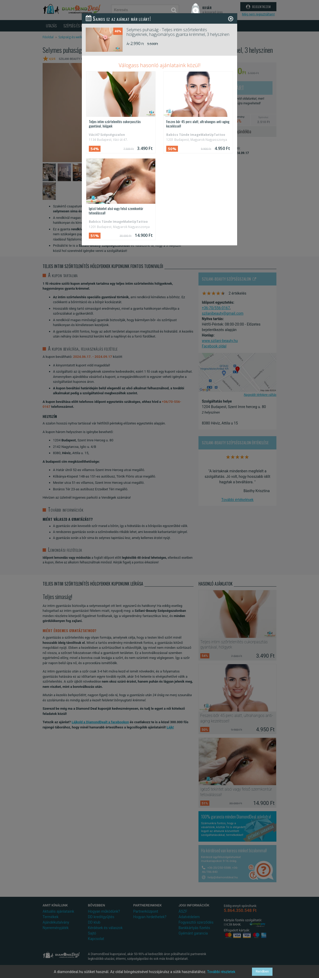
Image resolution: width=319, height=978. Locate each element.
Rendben (262, 972)
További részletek (221, 972)
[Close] (230, 19)
